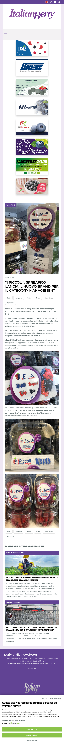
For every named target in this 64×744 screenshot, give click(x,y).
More (38, 298)
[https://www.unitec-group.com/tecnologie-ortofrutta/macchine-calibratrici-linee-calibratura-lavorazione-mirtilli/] (32, 69)
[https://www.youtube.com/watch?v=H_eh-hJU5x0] (32, 109)
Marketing (10, 205)
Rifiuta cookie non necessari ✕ (51, 698)
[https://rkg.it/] (32, 129)
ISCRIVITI (32, 669)
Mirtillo (29, 298)
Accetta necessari (32, 735)
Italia (8, 298)
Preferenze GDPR (32, 741)
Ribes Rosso (49, 298)
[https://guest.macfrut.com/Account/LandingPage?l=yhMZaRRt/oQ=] (32, 168)
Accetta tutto (32, 729)
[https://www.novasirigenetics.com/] (32, 49)
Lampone (18, 298)
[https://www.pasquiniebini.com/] (32, 89)
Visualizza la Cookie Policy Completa (13, 720)
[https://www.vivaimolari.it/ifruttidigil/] (32, 188)
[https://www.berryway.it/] (32, 148)
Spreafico (10, 303)
